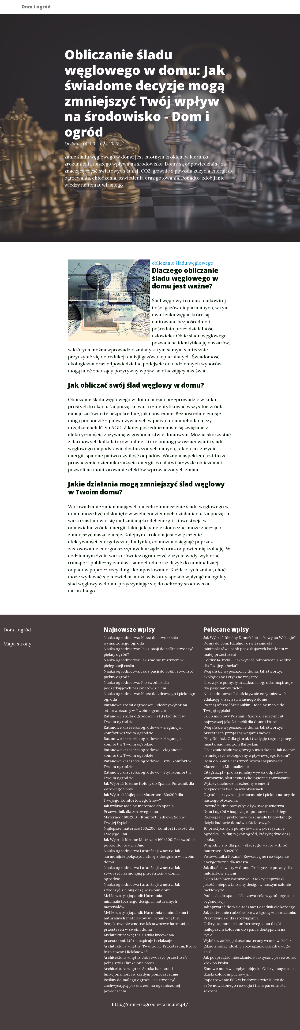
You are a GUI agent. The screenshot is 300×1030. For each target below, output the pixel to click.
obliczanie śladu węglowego (182, 263)
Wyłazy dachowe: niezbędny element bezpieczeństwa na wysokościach (236, 786)
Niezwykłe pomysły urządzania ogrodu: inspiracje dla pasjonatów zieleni (247, 685)
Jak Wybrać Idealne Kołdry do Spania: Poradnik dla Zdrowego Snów (149, 786)
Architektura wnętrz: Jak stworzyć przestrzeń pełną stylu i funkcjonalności (145, 960)
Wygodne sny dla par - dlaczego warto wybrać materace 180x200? (245, 848)
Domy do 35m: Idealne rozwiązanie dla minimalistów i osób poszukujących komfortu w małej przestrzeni (245, 649)
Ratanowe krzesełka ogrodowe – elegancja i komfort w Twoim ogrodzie (143, 730)
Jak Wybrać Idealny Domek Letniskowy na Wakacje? (249, 637)
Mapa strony (17, 644)
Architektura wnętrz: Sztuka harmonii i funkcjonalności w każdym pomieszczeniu (141, 971)
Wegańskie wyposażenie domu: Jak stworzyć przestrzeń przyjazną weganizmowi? (243, 730)
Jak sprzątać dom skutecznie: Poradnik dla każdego (249, 906)
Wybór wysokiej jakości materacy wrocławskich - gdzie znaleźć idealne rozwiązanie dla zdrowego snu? (247, 946)
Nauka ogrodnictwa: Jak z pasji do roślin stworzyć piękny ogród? (148, 651)
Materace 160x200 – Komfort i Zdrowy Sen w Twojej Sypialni (144, 820)
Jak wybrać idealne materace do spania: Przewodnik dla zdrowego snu (139, 808)
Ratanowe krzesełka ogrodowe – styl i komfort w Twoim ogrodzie (147, 764)
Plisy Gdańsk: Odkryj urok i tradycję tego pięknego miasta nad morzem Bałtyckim (248, 741)
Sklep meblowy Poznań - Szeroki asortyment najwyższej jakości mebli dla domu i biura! (243, 719)
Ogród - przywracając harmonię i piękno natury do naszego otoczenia (249, 797)
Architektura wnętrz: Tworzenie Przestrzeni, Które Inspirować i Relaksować (150, 949)
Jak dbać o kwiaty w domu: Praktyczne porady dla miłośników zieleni (247, 870)
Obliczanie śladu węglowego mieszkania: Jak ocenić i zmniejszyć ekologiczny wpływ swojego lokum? (249, 752)
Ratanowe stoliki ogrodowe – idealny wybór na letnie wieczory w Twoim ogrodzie (145, 707)
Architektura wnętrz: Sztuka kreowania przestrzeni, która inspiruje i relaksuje (139, 938)
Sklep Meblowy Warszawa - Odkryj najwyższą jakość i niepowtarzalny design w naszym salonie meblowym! (247, 884)
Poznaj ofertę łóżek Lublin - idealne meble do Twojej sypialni (243, 707)
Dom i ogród (39, 7)
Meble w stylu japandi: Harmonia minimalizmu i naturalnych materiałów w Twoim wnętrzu (146, 915)
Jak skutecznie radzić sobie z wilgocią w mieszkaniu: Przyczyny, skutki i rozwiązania (249, 915)
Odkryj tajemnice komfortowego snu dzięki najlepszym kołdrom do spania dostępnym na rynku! (244, 929)
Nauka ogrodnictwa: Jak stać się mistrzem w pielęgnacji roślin (144, 663)
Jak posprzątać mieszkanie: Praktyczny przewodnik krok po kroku (249, 960)
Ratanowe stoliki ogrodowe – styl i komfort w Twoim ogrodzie (144, 719)
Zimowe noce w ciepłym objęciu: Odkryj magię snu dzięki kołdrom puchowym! (248, 971)
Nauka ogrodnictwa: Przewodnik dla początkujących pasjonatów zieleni (136, 685)
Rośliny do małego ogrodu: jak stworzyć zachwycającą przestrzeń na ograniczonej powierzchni (142, 985)
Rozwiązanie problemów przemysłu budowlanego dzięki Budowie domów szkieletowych (247, 820)
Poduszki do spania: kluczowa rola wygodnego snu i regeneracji (249, 898)
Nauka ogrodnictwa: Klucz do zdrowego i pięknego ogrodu (149, 696)
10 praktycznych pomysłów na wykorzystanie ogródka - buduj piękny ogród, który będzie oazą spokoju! (246, 834)
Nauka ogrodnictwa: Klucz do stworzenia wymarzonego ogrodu (141, 640)
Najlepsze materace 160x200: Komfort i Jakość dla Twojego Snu (149, 831)
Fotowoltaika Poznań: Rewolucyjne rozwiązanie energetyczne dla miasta (246, 859)
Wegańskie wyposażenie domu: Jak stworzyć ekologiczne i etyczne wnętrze (243, 674)
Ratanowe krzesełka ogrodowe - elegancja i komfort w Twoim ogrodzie (143, 752)
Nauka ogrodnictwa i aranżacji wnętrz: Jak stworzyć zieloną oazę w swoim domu (142, 887)
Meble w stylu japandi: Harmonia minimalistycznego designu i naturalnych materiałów (140, 901)
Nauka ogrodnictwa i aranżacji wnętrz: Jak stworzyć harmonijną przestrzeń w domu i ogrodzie (142, 873)
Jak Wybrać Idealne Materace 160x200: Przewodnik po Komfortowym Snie (149, 842)
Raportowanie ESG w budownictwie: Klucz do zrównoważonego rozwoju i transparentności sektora (244, 985)
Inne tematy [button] (261, 8)
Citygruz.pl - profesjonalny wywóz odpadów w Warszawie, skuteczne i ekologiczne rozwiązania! (247, 775)
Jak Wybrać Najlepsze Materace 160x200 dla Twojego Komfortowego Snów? (143, 797)
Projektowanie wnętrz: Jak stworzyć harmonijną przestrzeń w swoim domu (147, 926)
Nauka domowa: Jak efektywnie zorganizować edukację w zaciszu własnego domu (244, 696)
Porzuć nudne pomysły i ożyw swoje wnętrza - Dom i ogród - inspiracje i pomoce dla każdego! (246, 808)
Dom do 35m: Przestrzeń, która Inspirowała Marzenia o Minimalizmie (243, 764)
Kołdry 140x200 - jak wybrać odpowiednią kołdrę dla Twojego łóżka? (247, 663)
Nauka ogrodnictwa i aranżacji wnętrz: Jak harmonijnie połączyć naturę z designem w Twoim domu (149, 856)
